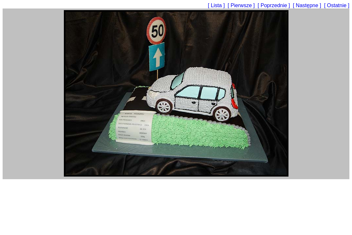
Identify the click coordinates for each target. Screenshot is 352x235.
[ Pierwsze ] (242, 5)
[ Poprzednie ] (274, 5)
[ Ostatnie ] (336, 5)
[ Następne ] (308, 5)
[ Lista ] (217, 5)
